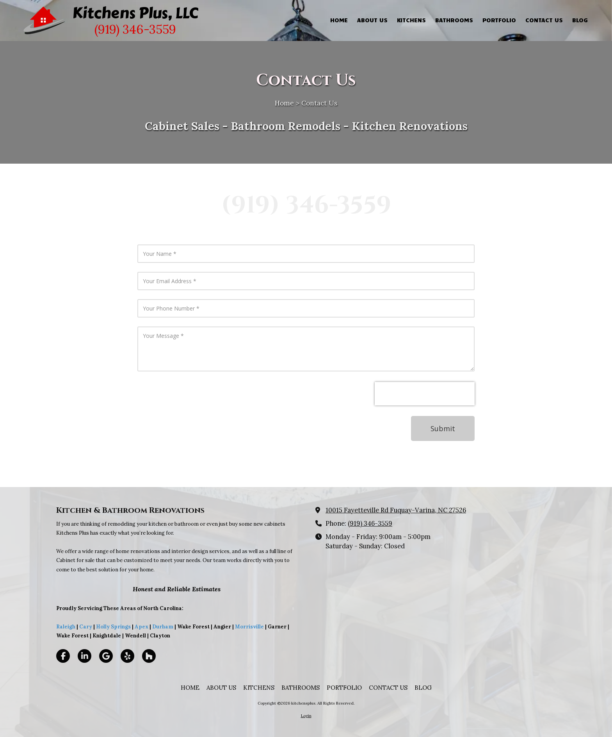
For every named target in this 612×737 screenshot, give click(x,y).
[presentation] (425, 393)
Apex (140, 626)
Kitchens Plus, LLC (135, 13)
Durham (162, 626)
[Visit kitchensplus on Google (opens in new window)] (106, 656)
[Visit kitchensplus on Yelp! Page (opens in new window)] (127, 656)
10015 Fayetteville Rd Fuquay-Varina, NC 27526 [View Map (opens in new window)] (396, 510)
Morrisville (249, 626)
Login (306, 715)
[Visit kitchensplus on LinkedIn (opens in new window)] (84, 656)
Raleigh (65, 626)
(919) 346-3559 (370, 523)
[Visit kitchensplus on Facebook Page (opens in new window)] (63, 656)
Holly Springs (113, 626)
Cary (85, 626)
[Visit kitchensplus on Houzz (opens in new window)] (149, 656)
